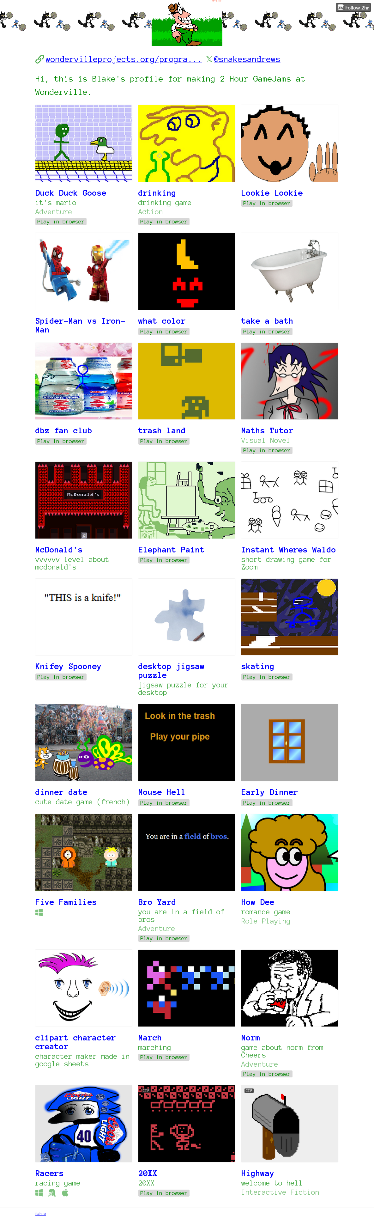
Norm (250, 1037)
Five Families (66, 902)
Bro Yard (157, 902)
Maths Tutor (267, 430)
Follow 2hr (353, 7)
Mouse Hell (162, 792)
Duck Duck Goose (70, 192)
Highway (257, 1173)
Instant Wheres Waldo (288, 549)
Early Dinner (269, 792)
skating (257, 666)
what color (162, 320)
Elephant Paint (171, 549)
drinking (157, 192)
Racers (49, 1173)
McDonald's (59, 549)
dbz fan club (63, 430)
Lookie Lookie (272, 192)
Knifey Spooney (68, 666)
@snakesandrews (247, 59)
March (150, 1037)
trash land (162, 430)
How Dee (257, 902)
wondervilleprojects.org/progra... (124, 59)
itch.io (40, 1213)
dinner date (61, 792)
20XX (147, 1173)
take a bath (267, 320)
